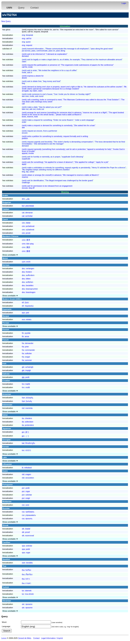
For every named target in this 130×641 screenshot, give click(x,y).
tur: (26, 591)
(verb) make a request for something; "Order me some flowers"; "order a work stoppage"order (58, 121)
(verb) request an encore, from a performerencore (39, 132)
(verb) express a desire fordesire (33, 77)
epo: (25, 313)
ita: (27, 418)
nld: (26, 474)
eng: (27, 35)
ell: (25, 302)
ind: (27, 408)
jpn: (25, 432)
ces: (26, 223)
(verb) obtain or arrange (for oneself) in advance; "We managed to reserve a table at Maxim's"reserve (60, 176)
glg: (25, 377)
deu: (28, 268)
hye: (27, 398)
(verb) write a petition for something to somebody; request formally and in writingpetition (55, 137)
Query (21, 7)
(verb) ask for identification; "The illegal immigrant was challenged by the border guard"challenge (57, 181)
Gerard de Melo (24, 638)
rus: (28, 512)
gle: (27, 367)
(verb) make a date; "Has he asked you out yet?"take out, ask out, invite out (42, 108)
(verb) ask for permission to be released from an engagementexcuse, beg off (47, 187)
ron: (25, 505)
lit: (27, 468)
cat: (27, 213)
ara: (26, 199)
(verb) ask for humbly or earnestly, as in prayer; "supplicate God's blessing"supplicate (53, 158)
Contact (34, 7)
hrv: (26, 384)
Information (65, 26)
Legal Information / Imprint (52, 638)
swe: (27, 563)
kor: (26, 450)
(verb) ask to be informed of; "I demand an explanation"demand (44, 55)
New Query (6, 21)
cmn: (26, 240)
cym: (26, 262)
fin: (26, 333)
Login (124, 3)
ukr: (27, 604)
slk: (26, 529)
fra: (28, 343)
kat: (28, 443)
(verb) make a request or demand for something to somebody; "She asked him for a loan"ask (58, 126)
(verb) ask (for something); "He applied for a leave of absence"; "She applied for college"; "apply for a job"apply (65, 163)
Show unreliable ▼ (10, 255)
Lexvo (3, 638)
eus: (26, 319)
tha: (26, 570)
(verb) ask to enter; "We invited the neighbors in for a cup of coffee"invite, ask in (49, 71)
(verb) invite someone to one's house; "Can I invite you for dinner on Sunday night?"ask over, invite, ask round (56, 95)
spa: (27, 546)
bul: (28, 206)
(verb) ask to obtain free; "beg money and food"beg (41, 82)
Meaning (65, 192)
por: (26, 488)
